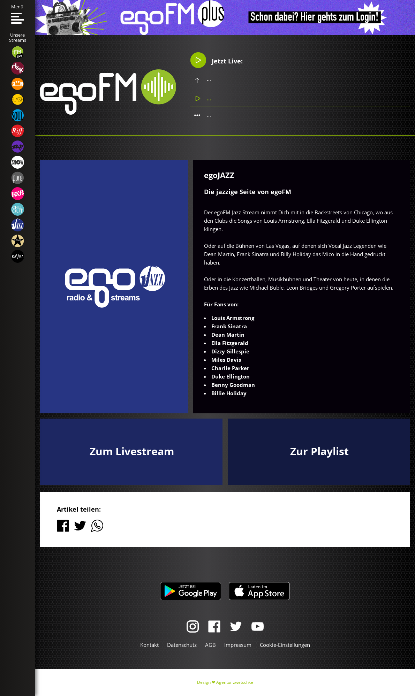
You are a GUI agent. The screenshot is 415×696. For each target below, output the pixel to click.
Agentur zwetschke (234, 682)
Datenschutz (182, 644)
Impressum (237, 644)
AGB (210, 644)
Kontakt (149, 644)
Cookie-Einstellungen (285, 644)
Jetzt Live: (216, 60)
